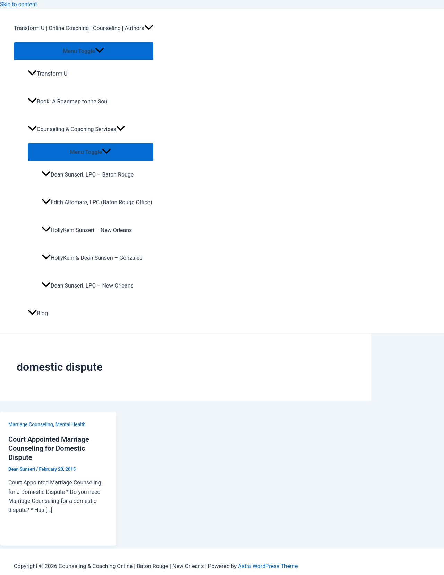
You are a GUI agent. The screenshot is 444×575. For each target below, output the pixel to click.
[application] (148, 28)
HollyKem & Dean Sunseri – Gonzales (92, 258)
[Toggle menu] (83, 50)
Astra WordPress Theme (268, 566)
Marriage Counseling (30, 424)
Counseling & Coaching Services (76, 129)
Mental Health (71, 424)
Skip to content (18, 4)
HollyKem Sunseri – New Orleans (87, 230)
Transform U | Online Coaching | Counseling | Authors (83, 28)
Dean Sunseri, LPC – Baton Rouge (88, 174)
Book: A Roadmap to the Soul (68, 101)
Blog (38, 313)
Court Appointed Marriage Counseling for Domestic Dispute (48, 448)
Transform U (47, 73)
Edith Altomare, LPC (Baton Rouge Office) (97, 202)
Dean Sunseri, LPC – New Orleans (88, 285)
